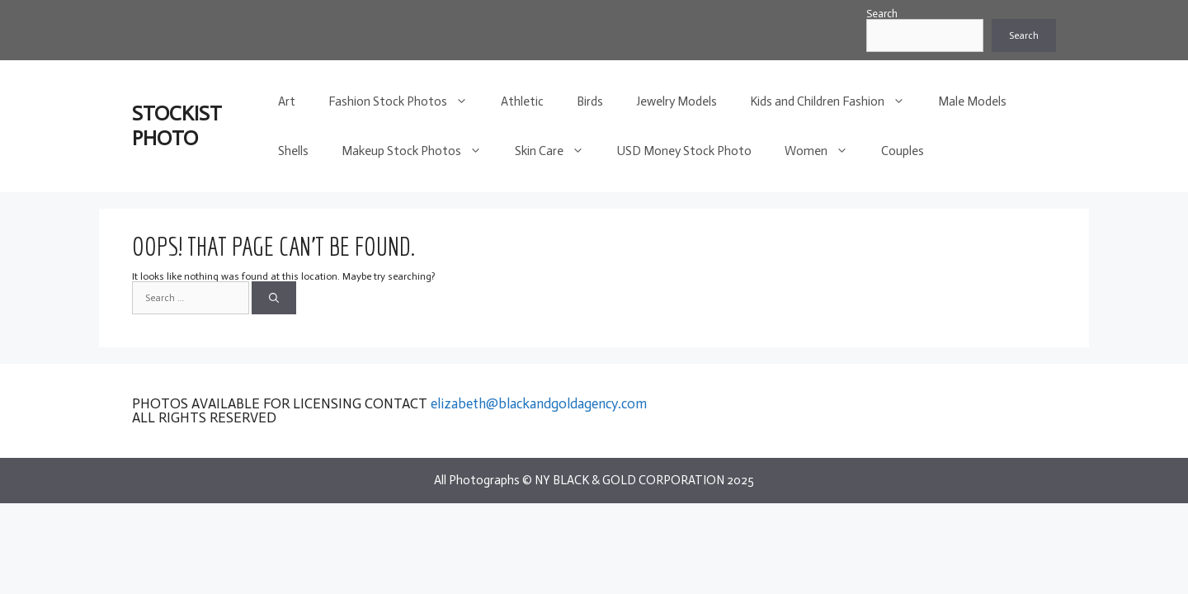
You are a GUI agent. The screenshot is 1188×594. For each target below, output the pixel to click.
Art (286, 101)
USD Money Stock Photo (684, 151)
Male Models (972, 101)
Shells (293, 151)
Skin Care (558, 151)
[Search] (274, 297)
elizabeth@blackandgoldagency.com (539, 403)
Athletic (522, 101)
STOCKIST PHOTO (177, 126)
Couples (902, 151)
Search (882, 13)
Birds (590, 101)
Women (825, 151)
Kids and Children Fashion (836, 101)
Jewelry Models (676, 101)
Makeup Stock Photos (420, 151)
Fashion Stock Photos (406, 101)
